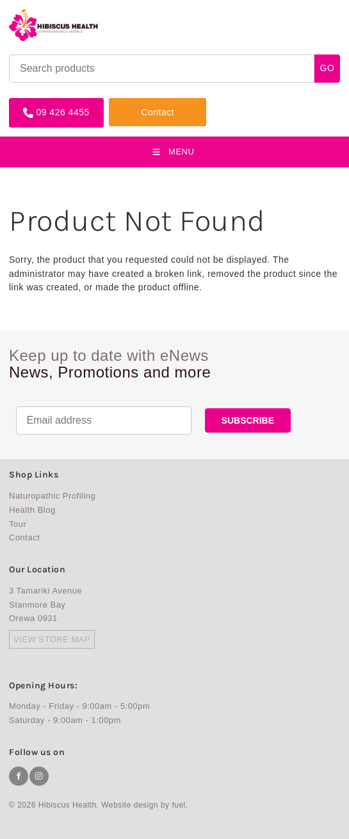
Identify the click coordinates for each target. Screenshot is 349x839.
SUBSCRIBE (248, 420)
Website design (129, 805)
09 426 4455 (35, 103)
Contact (125, 103)
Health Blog (32, 510)
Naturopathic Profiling (52, 496)
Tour (17, 524)
